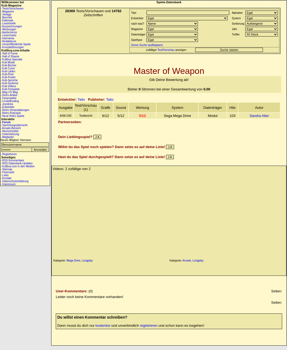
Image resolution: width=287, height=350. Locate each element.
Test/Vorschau (166, 49)
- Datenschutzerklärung (14, 181)
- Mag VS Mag (9, 92)
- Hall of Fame (9, 53)
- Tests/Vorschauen (12, 8)
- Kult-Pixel (7, 74)
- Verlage (6, 14)
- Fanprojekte (9, 98)
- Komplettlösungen (12, 47)
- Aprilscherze (9, 32)
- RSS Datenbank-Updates (16, 163)
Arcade (186, 260)
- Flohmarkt (7, 172)
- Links (4, 175)
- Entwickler (8, 107)
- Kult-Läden (8, 71)
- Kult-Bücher (8, 65)
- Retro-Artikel (9, 95)
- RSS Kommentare (12, 160)
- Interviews (7, 38)
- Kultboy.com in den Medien (18, 166)
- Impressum (8, 184)
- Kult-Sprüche (9, 80)
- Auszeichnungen (11, 26)
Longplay (87, 260)
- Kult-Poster (8, 77)
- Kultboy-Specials (11, 59)
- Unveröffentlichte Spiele (16, 44)
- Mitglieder (7, 137)
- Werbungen (8, 29)
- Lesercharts (8, 35)
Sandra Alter (259, 116)
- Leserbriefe (8, 23)
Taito (81, 99)
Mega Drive (73, 260)
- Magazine (7, 11)
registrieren (149, 325)
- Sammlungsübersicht (14, 125)
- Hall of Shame (10, 56)
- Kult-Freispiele (10, 89)
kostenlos (103, 325)
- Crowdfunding (10, 101)
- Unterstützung (10, 134)
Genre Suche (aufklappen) (146, 45)
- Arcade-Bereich (11, 128)
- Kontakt (6, 178)
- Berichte (6, 17)
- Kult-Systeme (9, 83)
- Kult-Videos (8, 86)
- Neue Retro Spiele (12, 116)
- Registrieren (9, 154)
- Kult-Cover (8, 68)
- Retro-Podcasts (11, 113)
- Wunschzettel (9, 131)
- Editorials (7, 20)
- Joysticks (7, 104)
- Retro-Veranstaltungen (15, 110)
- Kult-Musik (8, 62)
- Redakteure (8, 41)
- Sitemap (6, 169)
